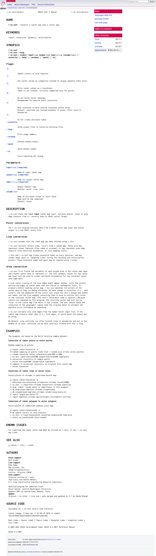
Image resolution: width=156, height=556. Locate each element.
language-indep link (103, 15)
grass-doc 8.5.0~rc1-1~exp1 (50, 539)
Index (9, 4)
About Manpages (21, 4)
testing (98, 43)
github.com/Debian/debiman (31, 552)
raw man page (101, 22)
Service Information (45, 4)
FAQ (33, 4)
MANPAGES (11, 1)
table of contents (103, 29)
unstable (98, 46)
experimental (12, 8)
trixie (97, 39)
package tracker (102, 19)
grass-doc (21, 8)
